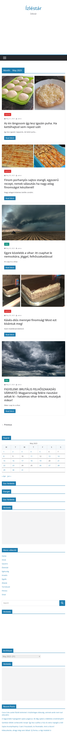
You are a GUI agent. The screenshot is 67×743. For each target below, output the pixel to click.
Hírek (6, 244)
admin (20, 119)
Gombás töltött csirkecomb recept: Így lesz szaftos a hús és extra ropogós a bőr (32, 723)
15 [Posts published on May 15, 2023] (4, 461)
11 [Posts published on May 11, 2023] (31, 456)
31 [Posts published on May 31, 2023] (22, 470)
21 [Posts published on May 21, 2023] (58, 461)
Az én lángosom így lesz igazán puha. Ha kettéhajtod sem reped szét (30, 125)
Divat (4, 594)
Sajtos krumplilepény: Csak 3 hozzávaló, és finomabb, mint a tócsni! (28, 726)
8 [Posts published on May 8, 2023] (3, 456)
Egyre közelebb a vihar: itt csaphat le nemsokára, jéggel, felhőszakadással (28, 254)
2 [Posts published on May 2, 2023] (12, 452)
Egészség (5, 571)
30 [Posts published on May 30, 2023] (13, 470)
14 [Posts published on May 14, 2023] (58, 456)
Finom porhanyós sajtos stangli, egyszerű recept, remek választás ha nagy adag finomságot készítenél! (31, 183)
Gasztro (7, 114)
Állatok (4, 583)
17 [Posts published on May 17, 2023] (22, 461)
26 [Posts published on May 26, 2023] (40, 465)
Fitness (4, 591)
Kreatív (4, 575)
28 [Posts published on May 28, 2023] (58, 465)
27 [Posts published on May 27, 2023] (49, 465)
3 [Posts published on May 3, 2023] (21, 452)
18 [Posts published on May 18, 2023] (31, 461)
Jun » (9, 476)
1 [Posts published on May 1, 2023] (3, 452)
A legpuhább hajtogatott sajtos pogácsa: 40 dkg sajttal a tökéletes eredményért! (33, 719)
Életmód (5, 567)
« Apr (4, 476)
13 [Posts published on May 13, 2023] (49, 456)
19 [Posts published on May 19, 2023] (40, 461)
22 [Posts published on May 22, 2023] (4, 465)
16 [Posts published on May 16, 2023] (13, 461)
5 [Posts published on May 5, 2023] (39, 452)
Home (4, 556)
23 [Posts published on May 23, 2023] (13, 465)
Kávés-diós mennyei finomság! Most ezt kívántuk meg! (30, 322)
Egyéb (4, 579)
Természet (6, 587)
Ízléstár (33, 8)
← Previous (7, 424)
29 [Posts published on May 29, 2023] (4, 470)
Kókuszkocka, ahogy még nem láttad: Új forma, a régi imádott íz (26, 730)
